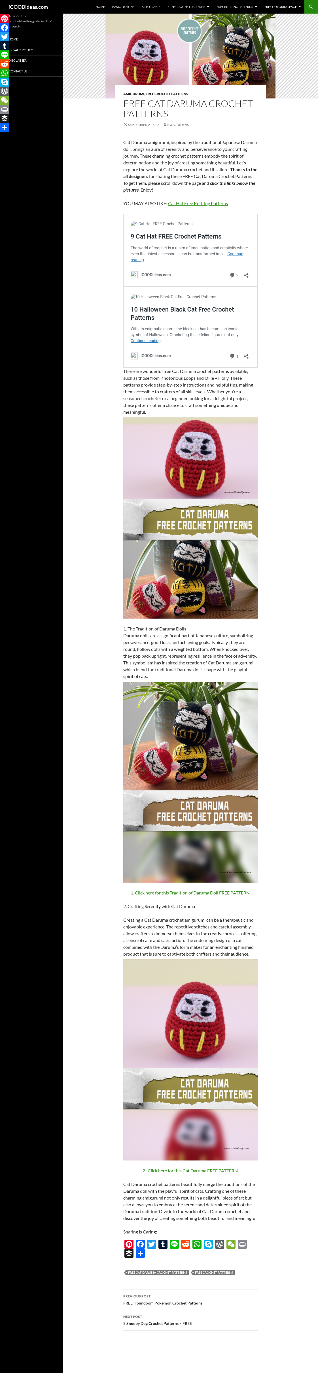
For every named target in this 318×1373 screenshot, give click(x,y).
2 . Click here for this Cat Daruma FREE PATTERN (191, 1170)
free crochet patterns (214, 1272)
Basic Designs (123, 6)
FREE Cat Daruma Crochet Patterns (157, 1272)
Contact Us (18, 71)
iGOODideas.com (28, 7)
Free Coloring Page (280, 6)
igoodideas (178, 125)
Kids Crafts (151, 6)
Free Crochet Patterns (186, 6)
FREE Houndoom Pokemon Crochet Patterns (190, 1299)
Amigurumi (133, 94)
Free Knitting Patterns (235, 6)
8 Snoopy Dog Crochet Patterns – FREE (190, 1319)
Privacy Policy (21, 50)
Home (100, 6)
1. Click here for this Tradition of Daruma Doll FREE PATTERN (191, 892)
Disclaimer (18, 60)
